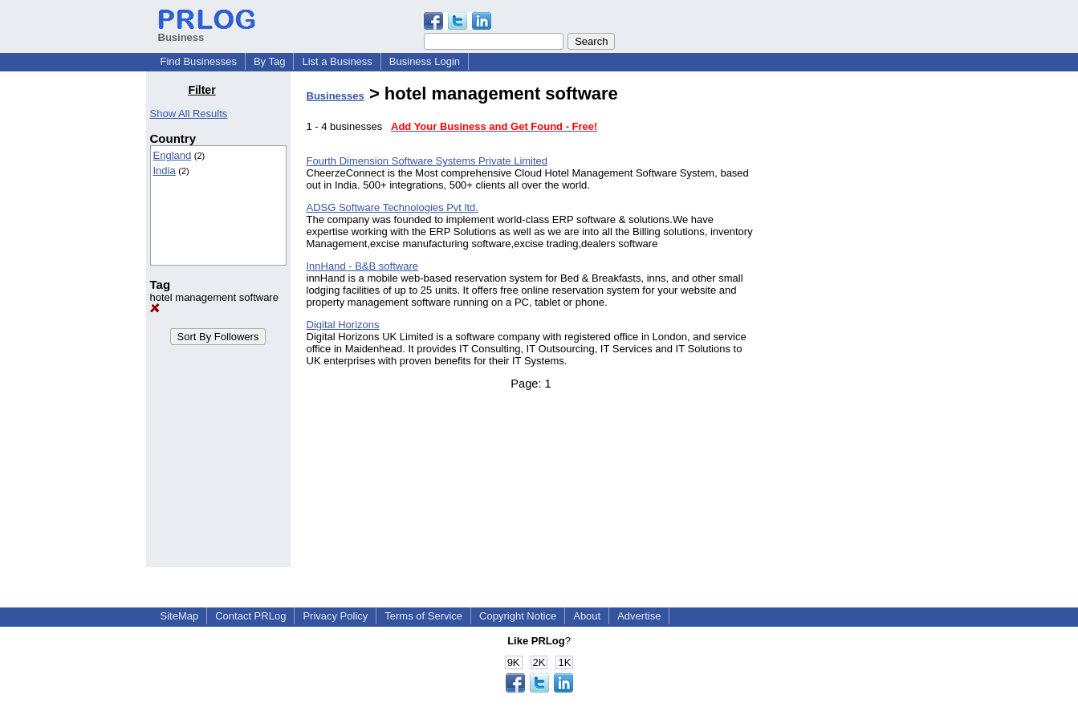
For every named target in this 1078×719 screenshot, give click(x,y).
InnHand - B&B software (362, 266)
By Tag (270, 61)
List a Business (337, 61)
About (586, 616)
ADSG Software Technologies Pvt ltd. (392, 207)
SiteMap (180, 616)
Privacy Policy (335, 616)
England (172, 155)
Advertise (639, 616)
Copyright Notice (517, 616)
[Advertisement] (850, 324)
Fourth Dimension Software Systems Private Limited (427, 161)
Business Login (424, 61)
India (164, 171)
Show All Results (189, 114)
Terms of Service (423, 616)
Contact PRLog (250, 616)
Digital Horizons (343, 325)
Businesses (335, 96)
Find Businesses (199, 61)
